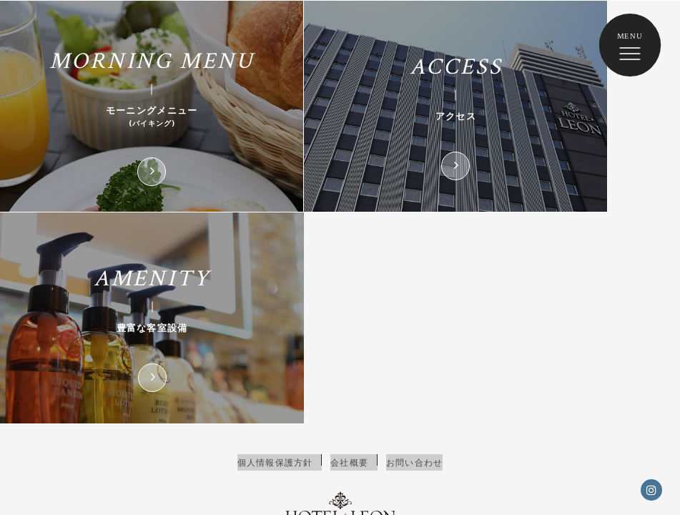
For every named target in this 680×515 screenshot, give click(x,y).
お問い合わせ (418, 268)
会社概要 (349, 268)
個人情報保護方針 (272, 268)
